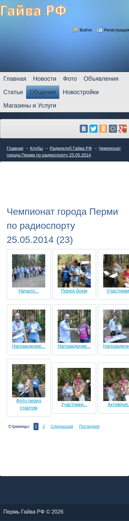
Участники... (74, 404)
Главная (15, 148)
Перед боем (74, 291)
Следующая (62, 426)
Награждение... (28, 346)
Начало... (28, 291)
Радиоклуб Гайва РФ (71, 148)
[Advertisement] (64, 189)
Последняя (89, 426)
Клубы (36, 148)
